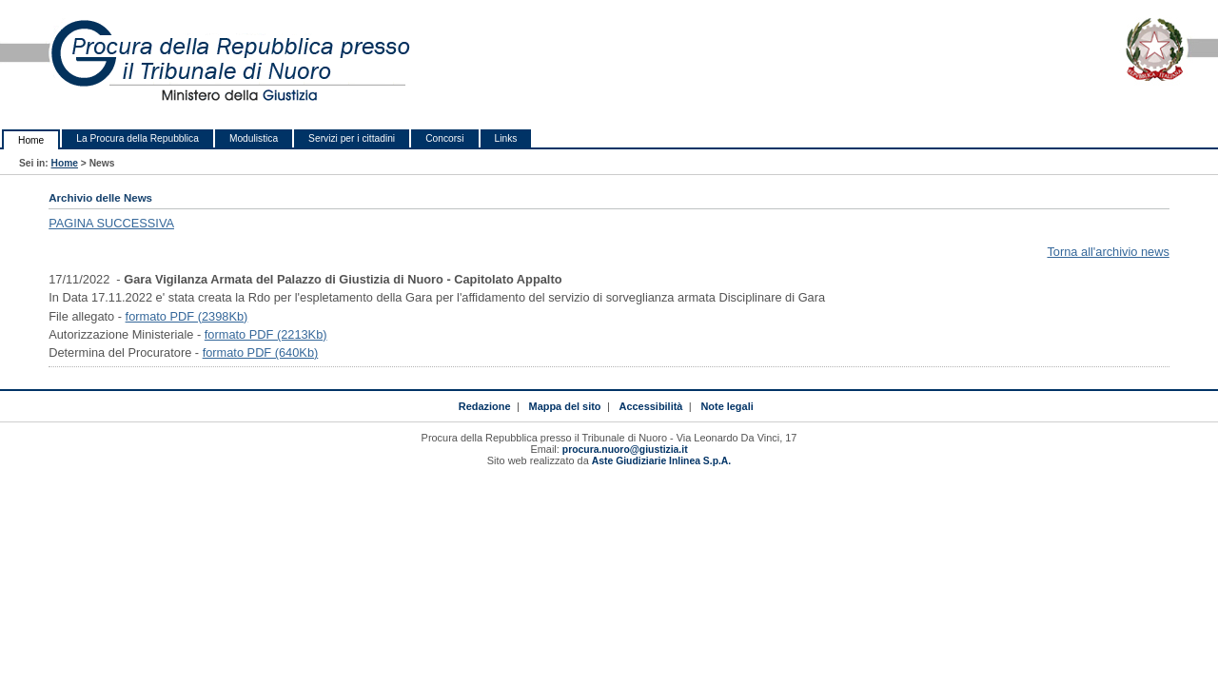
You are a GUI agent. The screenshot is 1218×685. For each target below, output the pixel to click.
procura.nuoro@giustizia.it (625, 449)
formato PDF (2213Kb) (266, 334)
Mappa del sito (565, 406)
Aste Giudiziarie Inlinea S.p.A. (661, 461)
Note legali (726, 406)
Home (31, 140)
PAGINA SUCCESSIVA (111, 223)
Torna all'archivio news (1108, 252)
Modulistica (253, 138)
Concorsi (444, 138)
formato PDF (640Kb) (261, 352)
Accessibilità (651, 406)
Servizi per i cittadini (351, 138)
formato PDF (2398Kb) (187, 316)
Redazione (485, 406)
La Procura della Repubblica (137, 138)
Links (506, 138)
